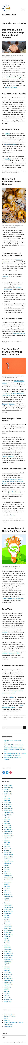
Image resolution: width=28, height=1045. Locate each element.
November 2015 (8, 980)
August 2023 (7, 815)
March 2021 (7, 873)
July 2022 (6, 840)
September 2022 (8, 836)
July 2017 (6, 938)
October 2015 (7, 982)
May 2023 (6, 821)
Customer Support (9, 1014)
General (11, 171)
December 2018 (8, 907)
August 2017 (7, 936)
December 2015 (8, 978)
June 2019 (6, 901)
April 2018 (7, 922)
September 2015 (8, 985)
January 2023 (7, 827)
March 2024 (7, 802)
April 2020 (7, 890)
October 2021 (7, 859)
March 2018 (7, 924)
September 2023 (8, 812)
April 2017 (6, 945)
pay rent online (16, 172)
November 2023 (8, 808)
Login (4, 1037)
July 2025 (6, 789)
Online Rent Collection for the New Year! (11, 181)
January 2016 (7, 976)
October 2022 (8, 833)
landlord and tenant (11, 87)
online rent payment (7, 172)
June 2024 (7, 798)
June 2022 (7, 842)
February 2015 (8, 999)
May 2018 (6, 919)
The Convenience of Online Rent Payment (14, 529)
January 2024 (7, 806)
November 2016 (8, 955)
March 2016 (7, 972)
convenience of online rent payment (13, 598)
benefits (7, 133)
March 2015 (7, 997)
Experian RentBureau (10, 144)
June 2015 (6, 991)
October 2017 (7, 932)
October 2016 (7, 957)
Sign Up (4, 1033)
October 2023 (8, 810)
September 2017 (8, 934)
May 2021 (6, 869)
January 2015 (7, 1001)
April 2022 (7, 846)
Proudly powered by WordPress (17, 1042)
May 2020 (6, 888)
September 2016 (8, 959)
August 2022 (7, 838)
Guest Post (7, 1020)
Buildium (11, 404)
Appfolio (4, 404)
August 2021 (7, 863)
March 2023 (7, 825)
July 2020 (6, 884)
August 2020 (7, 882)
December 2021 (8, 854)
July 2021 (6, 865)
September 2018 (8, 911)
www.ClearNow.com (19, 333)
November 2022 (8, 831)
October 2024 (8, 794)
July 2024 (6, 796)
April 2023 (7, 823)
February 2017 (8, 949)
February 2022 (8, 850)
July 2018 (6, 915)
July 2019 (6, 898)
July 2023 (6, 817)
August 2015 (7, 987)
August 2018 (7, 913)
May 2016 (6, 968)
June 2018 (6, 917)
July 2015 (6, 989)
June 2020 (7, 886)
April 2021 (7, 871)
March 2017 (7, 947)
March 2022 (7, 848)
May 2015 (6, 993)
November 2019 (8, 896)
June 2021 (6, 867)
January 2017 (7, 951)
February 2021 (8, 875)
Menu (23, 9)
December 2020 (8, 878)
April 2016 (7, 970)
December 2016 (8, 953)
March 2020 (7, 892)
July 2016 (6, 964)
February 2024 (8, 804)
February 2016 (8, 974)
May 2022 (6, 844)
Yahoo (12, 697)
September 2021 (8, 861)
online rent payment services (10, 653)
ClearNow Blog (9, 14)
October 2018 (7, 909)
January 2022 (7, 852)
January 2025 (7, 791)
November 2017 (8, 930)
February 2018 (8, 926)
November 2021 (8, 857)
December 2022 (8, 829)
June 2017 (6, 940)
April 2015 (7, 995)
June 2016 (6, 966)
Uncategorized (8, 1026)
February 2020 (8, 894)
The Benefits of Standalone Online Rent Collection (12, 352)
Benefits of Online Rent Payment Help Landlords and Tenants (13, 33)
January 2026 (8, 785)
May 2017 (6, 943)
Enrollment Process (9, 1016)
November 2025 (8, 787)
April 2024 (7, 800)
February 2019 (8, 905)
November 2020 (8, 880)
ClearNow (8, 159)
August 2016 (7, 961)
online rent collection (20, 171)
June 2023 (7, 819)
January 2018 (7, 928)
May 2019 (6, 903)
